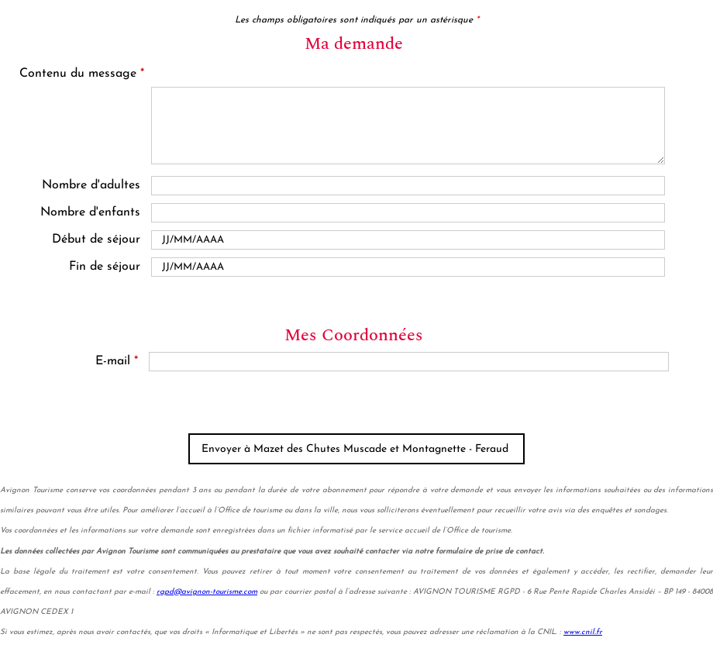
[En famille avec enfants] (408, 212)
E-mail (116, 361)
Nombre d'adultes (91, 185)
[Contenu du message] (408, 125)
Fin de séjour (104, 266)
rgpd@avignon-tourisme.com (207, 592)
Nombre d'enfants (90, 212)
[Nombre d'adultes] (408, 185)
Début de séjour (96, 239)
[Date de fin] (408, 267)
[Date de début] (408, 240)
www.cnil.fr (582, 632)
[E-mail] (409, 361)
